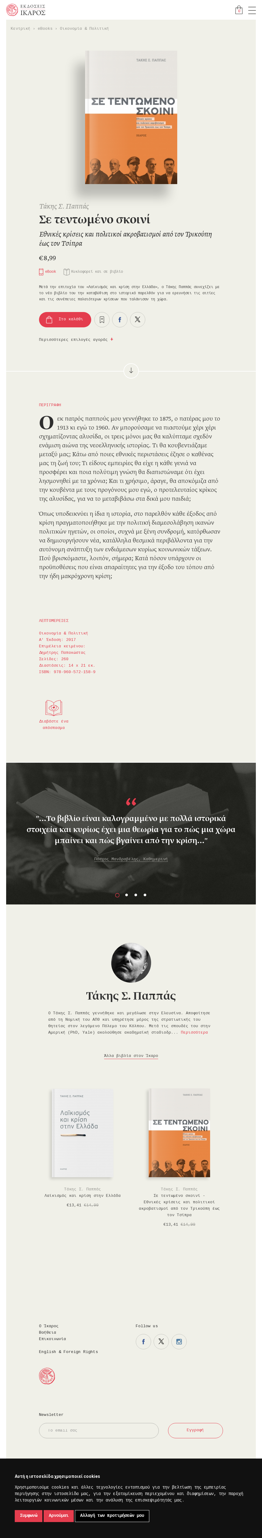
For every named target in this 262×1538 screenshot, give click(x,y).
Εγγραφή (195, 1430)
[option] (131, 822)
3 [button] (136, 895)
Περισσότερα (194, 1032)
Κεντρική (20, 28)
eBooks (45, 28)
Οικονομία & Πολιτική (84, 28)
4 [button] (145, 895)
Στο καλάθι (71, 319)
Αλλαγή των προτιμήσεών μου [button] (112, 1516)
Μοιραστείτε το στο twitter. (137, 319)
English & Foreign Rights (68, 1352)
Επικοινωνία (52, 1339)
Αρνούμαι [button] (58, 1516)
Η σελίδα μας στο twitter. (161, 1341)
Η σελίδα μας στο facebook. (143, 1341)
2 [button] (126, 895)
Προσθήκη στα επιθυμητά (102, 319)
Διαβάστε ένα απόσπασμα (53, 725)
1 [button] (117, 895)
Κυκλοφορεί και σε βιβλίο (97, 272)
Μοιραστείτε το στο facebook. (119, 319)
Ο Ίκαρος (49, 1326)
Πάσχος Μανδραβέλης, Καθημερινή (131, 859)
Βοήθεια (47, 1332)
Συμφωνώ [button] (28, 1516)
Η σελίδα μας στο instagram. (179, 1341)
